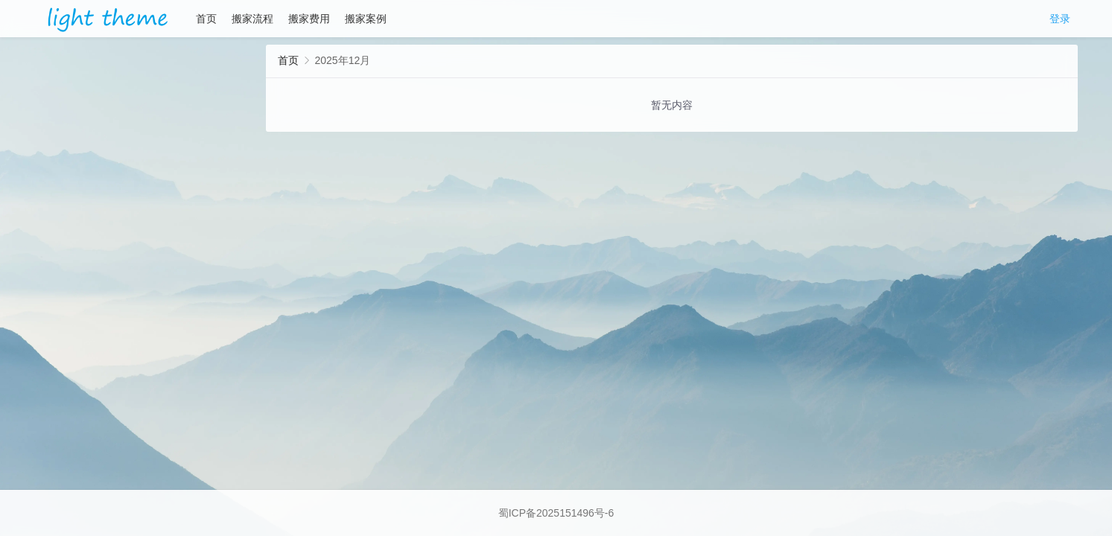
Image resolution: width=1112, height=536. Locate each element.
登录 (1059, 19)
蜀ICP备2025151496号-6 (556, 513)
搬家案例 (366, 19)
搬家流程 (252, 19)
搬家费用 (309, 19)
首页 (206, 19)
